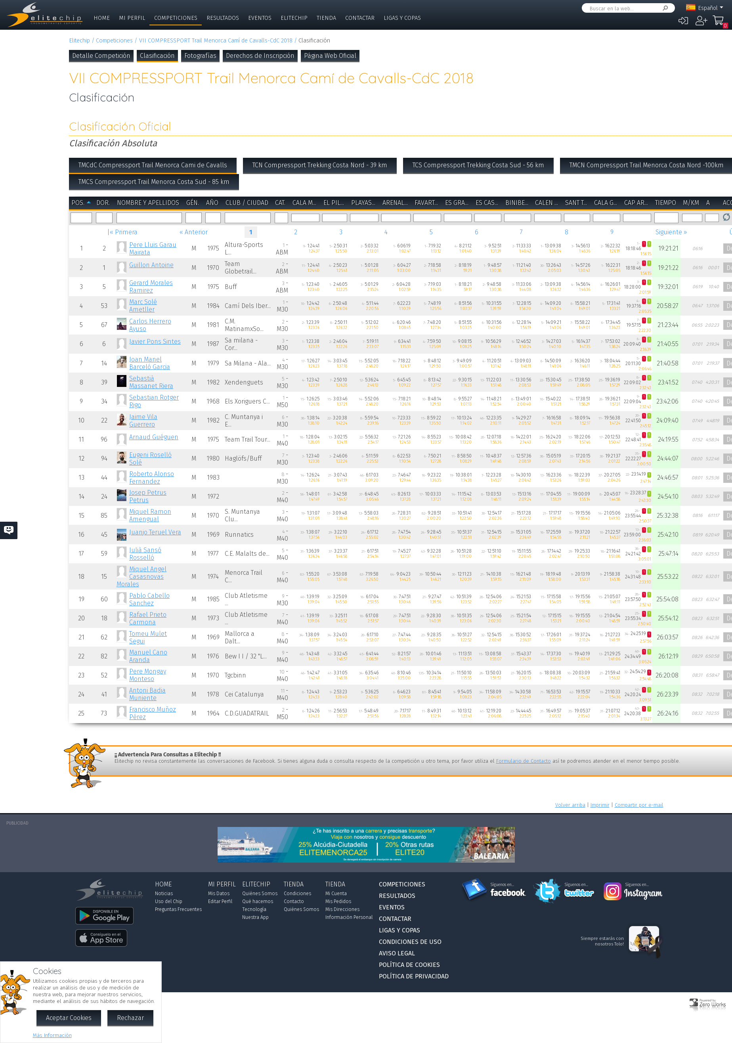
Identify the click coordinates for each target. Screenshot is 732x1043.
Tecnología (254, 909)
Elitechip (294, 18)
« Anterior (194, 232)
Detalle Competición (101, 55)
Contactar (360, 18)
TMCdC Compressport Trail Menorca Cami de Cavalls (152, 165)
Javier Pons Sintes (155, 341)
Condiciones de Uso (410, 941)
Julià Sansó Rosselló (145, 553)
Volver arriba (570, 805)
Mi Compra (720, 24)
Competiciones (175, 18)
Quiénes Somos (259, 893)
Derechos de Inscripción (260, 55)
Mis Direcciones (342, 909)
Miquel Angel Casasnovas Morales (141, 576)
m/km (691, 203)
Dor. (103, 203)
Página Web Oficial (330, 55)
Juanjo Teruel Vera (155, 532)
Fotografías (200, 55)
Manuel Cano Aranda (148, 656)
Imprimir (600, 805)
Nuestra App (255, 917)
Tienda (326, 18)
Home (102, 18)
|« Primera (122, 232)
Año (212, 203)
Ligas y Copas (402, 18)
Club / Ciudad (247, 203)
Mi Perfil (132, 18)
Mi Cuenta (336, 893)
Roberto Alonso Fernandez (151, 477)
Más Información (52, 1035)
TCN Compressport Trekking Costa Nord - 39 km (319, 165)
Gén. (192, 203)
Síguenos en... (502, 884)
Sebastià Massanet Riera (151, 382)
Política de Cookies (409, 964)
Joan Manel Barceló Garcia (149, 363)
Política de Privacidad (414, 976)
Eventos (259, 18)
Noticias (164, 893)
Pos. (77, 203)
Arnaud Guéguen (153, 437)
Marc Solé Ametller (143, 305)
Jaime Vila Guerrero (143, 420)
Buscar (664, 8)
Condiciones (297, 893)
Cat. (280, 203)
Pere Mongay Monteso (147, 675)
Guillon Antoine (151, 265)
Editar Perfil (220, 901)
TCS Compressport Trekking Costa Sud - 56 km (478, 165)
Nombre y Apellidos (148, 203)
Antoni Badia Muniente (147, 694)
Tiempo (665, 203)
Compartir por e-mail (639, 805)
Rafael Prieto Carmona (147, 618)
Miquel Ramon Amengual (150, 515)
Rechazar (130, 1018)
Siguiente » (671, 232)
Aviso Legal (397, 953)
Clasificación (157, 55)
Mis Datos (218, 893)
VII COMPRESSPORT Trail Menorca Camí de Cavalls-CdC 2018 (215, 40)
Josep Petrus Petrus (147, 496)
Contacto (294, 901)
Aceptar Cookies (69, 1018)
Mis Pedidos (338, 901)
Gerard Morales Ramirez (151, 286)
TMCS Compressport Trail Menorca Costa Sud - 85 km (153, 182)
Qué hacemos (257, 901)
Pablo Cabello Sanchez (149, 599)
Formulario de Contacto (523, 761)
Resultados (222, 18)
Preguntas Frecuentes (178, 909)
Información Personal (349, 917)
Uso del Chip (168, 901)
